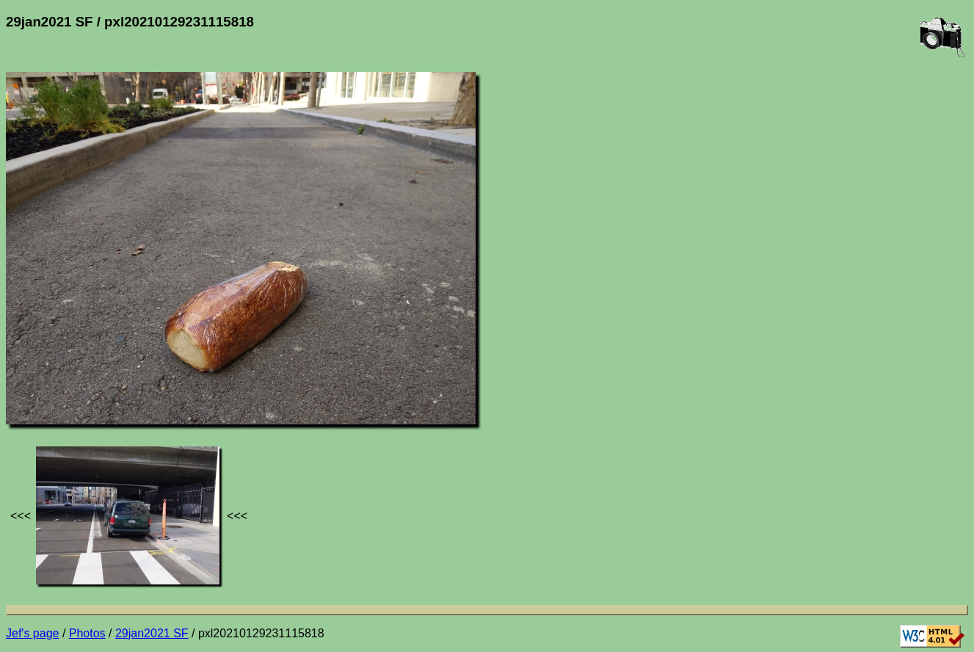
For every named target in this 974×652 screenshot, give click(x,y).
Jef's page (32, 633)
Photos (87, 633)
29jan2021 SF (152, 633)
